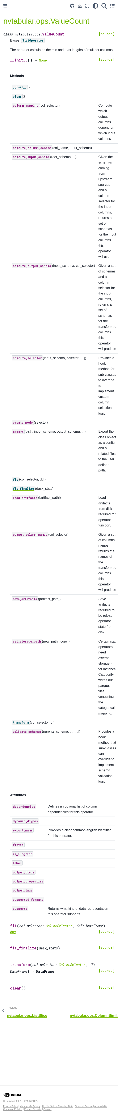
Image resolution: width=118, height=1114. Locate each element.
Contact (47, 1109)
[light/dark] (95, 6)
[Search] (104, 6)
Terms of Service (83, 1106)
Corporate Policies (12, 1109)
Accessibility (100, 1106)
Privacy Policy (10, 1106)
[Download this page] (80, 6)
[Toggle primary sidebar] (5, 6)
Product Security (33, 1109)
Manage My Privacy (30, 1106)
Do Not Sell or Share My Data (57, 1106)
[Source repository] (72, 6)
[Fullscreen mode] (87, 6)
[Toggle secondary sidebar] (112, 6)
